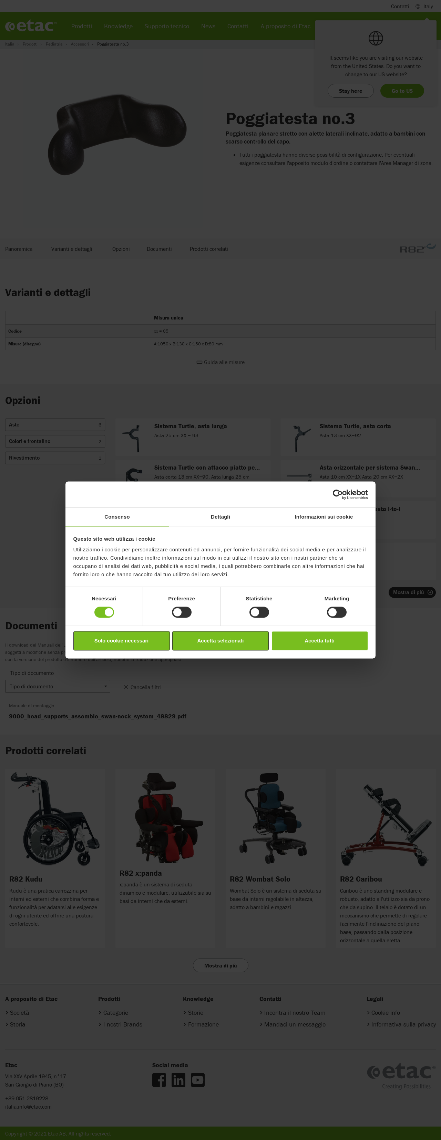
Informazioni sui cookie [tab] (324, 517)
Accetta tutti (320, 640)
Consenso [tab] (117, 517)
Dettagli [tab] (220, 517)
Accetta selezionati (220, 640)
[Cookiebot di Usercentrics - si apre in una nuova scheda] (338, 494)
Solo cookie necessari (121, 640)
